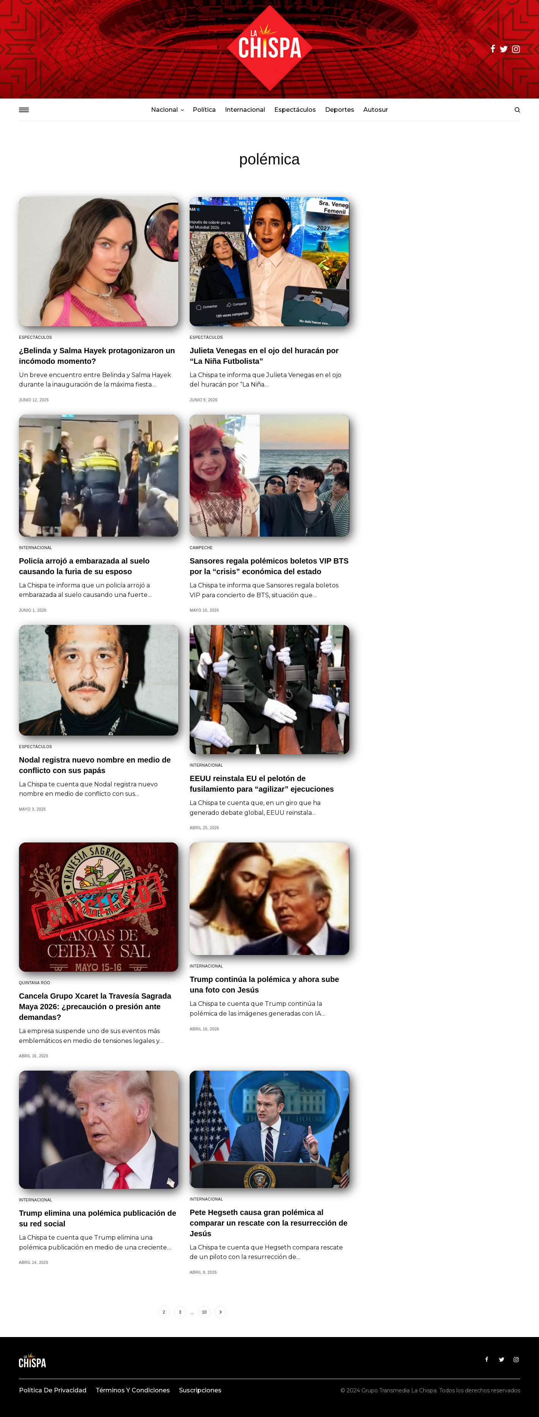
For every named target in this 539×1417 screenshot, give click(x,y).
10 (204, 1312)
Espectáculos (35, 337)
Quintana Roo (34, 983)
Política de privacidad (52, 1390)
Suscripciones (200, 1390)
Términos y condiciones (133, 1390)
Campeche (201, 548)
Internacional (35, 548)
